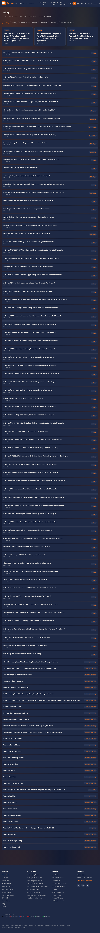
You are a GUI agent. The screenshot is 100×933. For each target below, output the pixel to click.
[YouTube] (87, 885)
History (14, 22)
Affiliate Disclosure (58, 892)
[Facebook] (78, 885)
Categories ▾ (43, 3)
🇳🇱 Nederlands (13, 917)
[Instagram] (83, 885)
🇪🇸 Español (30, 917)
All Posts (5, 22)
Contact (54, 889)
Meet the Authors (58, 878)
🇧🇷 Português (46, 917)
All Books (5, 878)
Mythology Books (7, 886)
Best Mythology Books (34, 878)
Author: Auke (56, 881)
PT (95, 3)
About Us (55, 875)
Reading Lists (54, 3)
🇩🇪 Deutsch (5, 917)
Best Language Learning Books (37, 886)
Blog (71, 3)
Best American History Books (36, 895)
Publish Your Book (58, 901)
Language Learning (66, 22)
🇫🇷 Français (22, 917)
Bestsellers (31, 3)
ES (89, 3)
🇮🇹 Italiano (38, 917)
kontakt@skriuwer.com (84, 881)
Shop (22, 3)
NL (82, 3)
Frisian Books (6, 892)
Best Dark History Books (35, 883)
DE (78, 3)
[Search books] (99, 3)
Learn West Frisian (8, 895)
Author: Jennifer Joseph (59, 883)
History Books (6, 883)
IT (92, 3)
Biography (54, 22)
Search (4, 907)
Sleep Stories (23, 22)
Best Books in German (34, 898)
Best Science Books (33, 892)
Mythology (44, 22)
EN (74, 3)
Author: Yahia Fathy (58, 886)
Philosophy (34, 22)
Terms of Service (57, 898)
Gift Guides (63, 3)
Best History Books (33, 875)
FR (85, 3)
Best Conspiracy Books (34, 881)
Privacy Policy (56, 895)
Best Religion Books (33, 889)
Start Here (5, 875)
